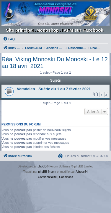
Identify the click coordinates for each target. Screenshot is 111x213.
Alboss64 (82, 171)
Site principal (20, 30)
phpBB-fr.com (47, 171)
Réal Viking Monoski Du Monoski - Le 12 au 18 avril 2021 (54, 62)
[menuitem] (9, 39)
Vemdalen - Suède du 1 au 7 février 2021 (54, 89)
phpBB (41, 166)
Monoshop (47, 30)
